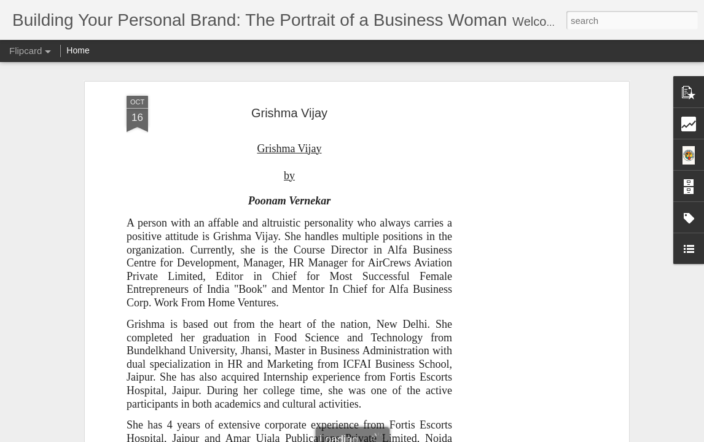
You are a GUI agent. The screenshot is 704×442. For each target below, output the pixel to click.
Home (77, 50)
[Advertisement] (519, 241)
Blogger (390, 435)
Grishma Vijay (289, 64)
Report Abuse (426, 435)
